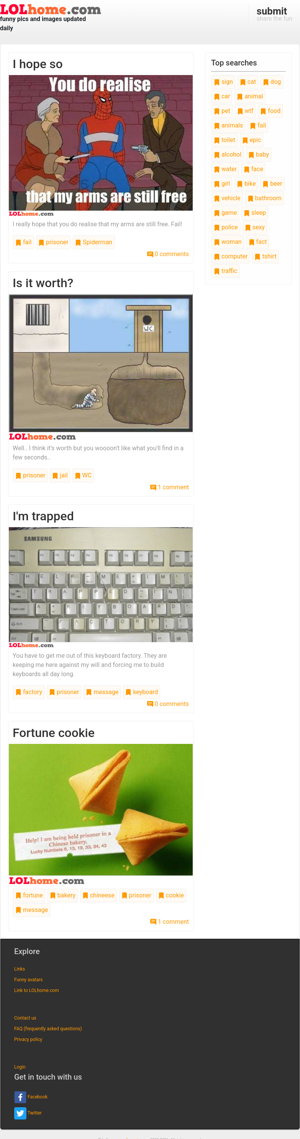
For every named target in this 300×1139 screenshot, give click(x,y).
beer (272, 183)
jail (59, 475)
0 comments (168, 254)
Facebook (31, 1097)
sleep (255, 212)
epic (251, 140)
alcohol (227, 154)
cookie (171, 895)
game (225, 212)
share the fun (274, 13)
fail (23, 242)
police (226, 227)
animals (228, 125)
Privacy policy (28, 1039)
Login (20, 1067)
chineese (98, 895)
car (222, 96)
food (270, 110)
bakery (62, 895)
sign (223, 81)
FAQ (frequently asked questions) (48, 1028)
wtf (245, 110)
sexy (255, 227)
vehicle (227, 198)
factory (28, 692)
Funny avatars (28, 979)
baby (258, 154)
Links (19, 969)
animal (250, 96)
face (253, 169)
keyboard (141, 692)
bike (246, 183)
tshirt (265, 256)
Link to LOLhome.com (36, 990)
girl (222, 183)
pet (222, 110)
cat (248, 81)
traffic (225, 271)
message (102, 692)
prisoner (53, 242)
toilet (224, 140)
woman (228, 241)
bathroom (265, 198)
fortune (29, 895)
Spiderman (93, 242)
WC (83, 475)
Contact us (25, 1018)
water (225, 169)
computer (231, 256)
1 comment (169, 487)
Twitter (28, 1113)
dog (272, 81)
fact (258, 241)
